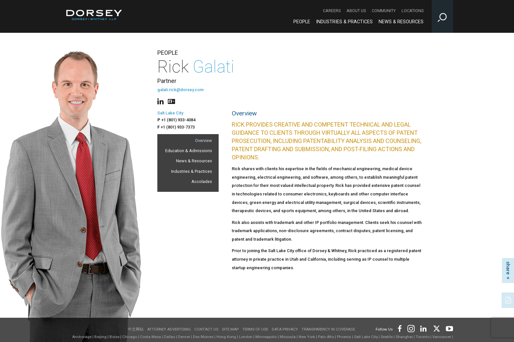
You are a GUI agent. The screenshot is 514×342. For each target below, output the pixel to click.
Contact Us (206, 329)
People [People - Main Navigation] (301, 22)
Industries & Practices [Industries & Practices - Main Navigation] (344, 22)
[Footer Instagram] (410, 328)
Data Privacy (285, 329)
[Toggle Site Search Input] (442, 16)
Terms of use (255, 329)
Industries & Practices (191, 171)
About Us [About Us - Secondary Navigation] (356, 10)
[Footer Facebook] (399, 328)
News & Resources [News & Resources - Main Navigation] (401, 22)
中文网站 (136, 329)
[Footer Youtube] (448, 328)
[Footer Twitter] (436, 328)
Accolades (201, 181)
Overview (203, 140)
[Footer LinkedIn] (423, 328)
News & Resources (194, 160)
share (508, 268)
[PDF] (508, 299)
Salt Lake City (170, 113)
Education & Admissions (188, 150)
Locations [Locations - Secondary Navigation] (413, 10)
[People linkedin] (161, 101)
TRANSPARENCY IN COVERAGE (328, 329)
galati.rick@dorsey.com (180, 89)
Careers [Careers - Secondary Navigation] (332, 10)
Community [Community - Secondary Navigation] (384, 10)
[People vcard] (171, 101)
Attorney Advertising (169, 329)
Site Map (230, 329)
